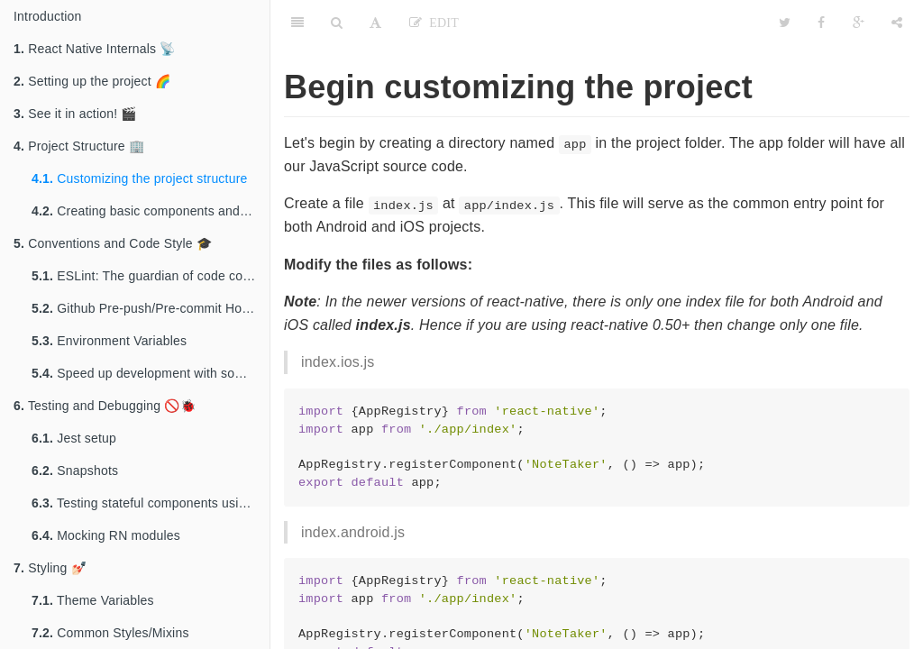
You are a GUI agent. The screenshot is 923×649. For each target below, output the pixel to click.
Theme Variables (93, 600)
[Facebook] (821, 22)
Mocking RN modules (106, 535)
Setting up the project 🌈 (92, 81)
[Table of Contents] (297, 22)
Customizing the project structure (140, 178)
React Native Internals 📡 (95, 48)
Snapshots (75, 470)
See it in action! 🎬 (75, 113)
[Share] (897, 22)
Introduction (48, 16)
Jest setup (74, 438)
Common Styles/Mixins (110, 633)
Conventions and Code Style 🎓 (113, 243)
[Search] (336, 22)
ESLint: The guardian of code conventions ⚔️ (151, 276)
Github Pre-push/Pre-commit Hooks (147, 308)
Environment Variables (109, 341)
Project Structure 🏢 (79, 146)
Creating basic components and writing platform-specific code (151, 211)
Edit (440, 22)
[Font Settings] (375, 22)
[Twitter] (784, 22)
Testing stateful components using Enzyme (151, 503)
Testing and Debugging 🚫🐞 (105, 405)
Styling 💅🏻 (50, 568)
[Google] (858, 22)
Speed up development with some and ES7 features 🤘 (151, 373)
